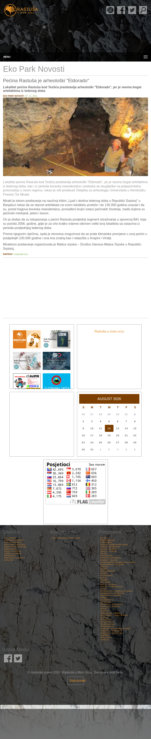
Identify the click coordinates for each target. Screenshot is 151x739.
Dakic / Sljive (108, 551)
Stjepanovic (107, 624)
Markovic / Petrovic (112, 593)
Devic (103, 553)
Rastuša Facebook (121, 10)
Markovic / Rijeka (110, 595)
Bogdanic (106, 542)
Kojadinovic (107, 571)
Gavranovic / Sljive (112, 564)
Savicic (104, 611)
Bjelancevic (107, 540)
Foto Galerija (12, 551)
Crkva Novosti (12, 542)
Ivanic (103, 569)
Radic (103, 609)
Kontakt (9, 560)
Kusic (103, 578)
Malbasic (105, 582)
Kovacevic (106, 575)
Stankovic (106, 620)
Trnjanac (106, 637)
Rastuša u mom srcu (109, 331)
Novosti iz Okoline (15, 547)
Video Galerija (13, 553)
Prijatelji (10, 555)
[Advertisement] (75, 288)
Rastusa (21, 10)
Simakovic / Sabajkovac (114, 615)
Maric (103, 589)
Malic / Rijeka (108, 584)
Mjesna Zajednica (14, 558)
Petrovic (105, 602)
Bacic (103, 538)
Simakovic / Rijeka (111, 613)
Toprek (104, 635)
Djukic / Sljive (109, 560)
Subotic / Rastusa (111, 631)
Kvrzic (104, 580)
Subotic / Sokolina (111, 633)
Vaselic (104, 639)
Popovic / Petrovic (111, 604)
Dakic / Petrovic (110, 547)
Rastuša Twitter (132, 10)
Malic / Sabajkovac (111, 586)
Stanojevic (107, 622)
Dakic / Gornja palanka (114, 544)
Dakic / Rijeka (108, 549)
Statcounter (78, 680)
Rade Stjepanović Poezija (110, 10)
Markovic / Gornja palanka (116, 591)
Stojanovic (107, 626)
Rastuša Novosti (14, 540)
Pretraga (143, 10)
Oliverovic (107, 600)
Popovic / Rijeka (110, 606)
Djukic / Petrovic (110, 558)
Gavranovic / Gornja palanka (118, 562)
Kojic (103, 573)
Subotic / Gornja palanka (115, 628)
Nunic (103, 597)
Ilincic (104, 567)
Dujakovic (106, 555)
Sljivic (104, 617)
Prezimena (10, 549)
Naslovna (10, 538)
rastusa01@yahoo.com (66, 538)
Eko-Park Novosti (14, 544)
